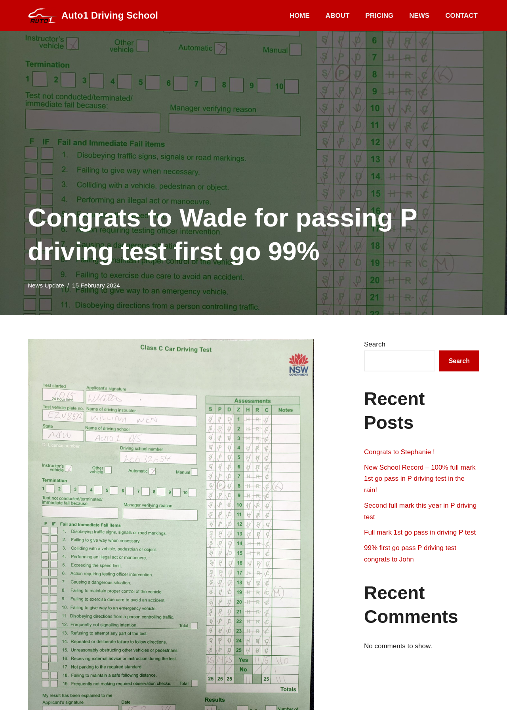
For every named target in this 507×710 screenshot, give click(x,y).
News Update (46, 285)
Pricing (379, 15)
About (337, 15)
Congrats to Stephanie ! (399, 452)
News (419, 15)
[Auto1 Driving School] (93, 15)
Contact (461, 15)
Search (374, 344)
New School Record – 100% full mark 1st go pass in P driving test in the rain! (420, 479)
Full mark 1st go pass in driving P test (420, 532)
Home (300, 15)
